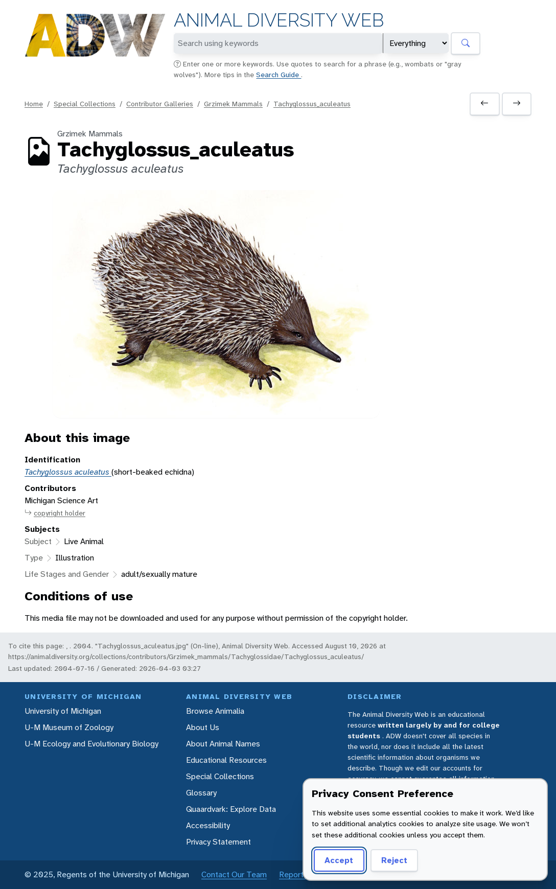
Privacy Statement (218, 841)
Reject (394, 860)
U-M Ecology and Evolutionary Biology (91, 743)
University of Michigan (63, 711)
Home (34, 103)
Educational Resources (226, 760)
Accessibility (208, 825)
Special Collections (84, 103)
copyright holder (55, 513)
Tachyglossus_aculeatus (312, 103)
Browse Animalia (215, 711)
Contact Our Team (234, 874)
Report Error (300, 874)
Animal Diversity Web (279, 20)
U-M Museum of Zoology (69, 727)
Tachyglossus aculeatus (68, 471)
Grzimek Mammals (233, 103)
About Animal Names (223, 743)
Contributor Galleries (159, 103)
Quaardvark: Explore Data (231, 809)
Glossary (201, 792)
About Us (202, 727)
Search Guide (278, 74)
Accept (339, 860)
